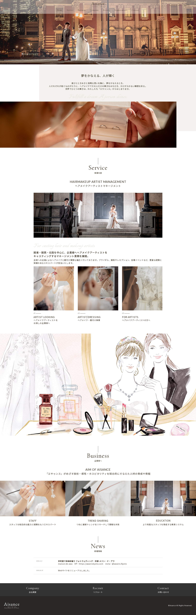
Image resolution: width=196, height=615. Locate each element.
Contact (135, 10)
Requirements (120, 10)
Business (82, 10)
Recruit (106, 10)
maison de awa (173, 5)
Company (94, 10)
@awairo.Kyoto (119, 563)
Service (69, 10)
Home (59, 10)
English (186, 5)
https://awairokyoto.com (91, 563)
